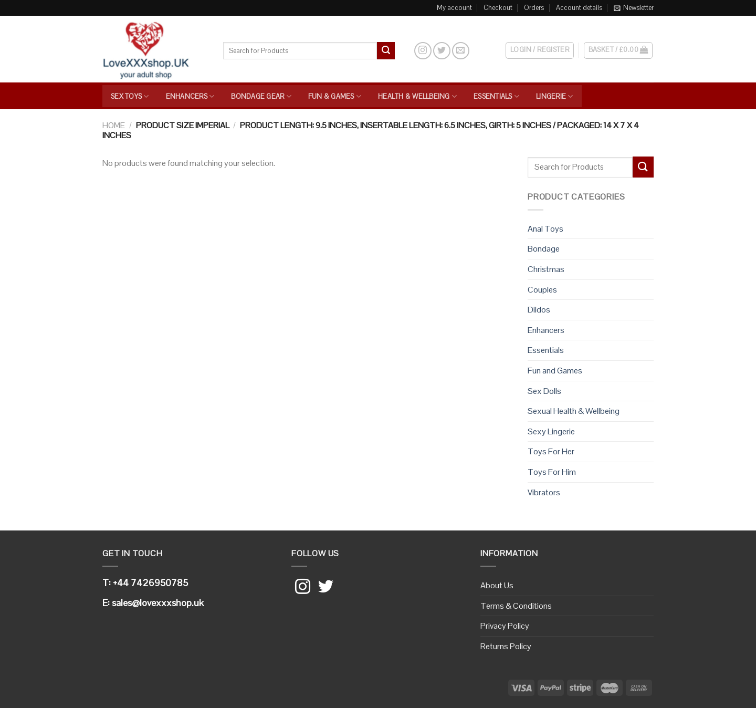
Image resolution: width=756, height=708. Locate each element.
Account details (579, 7)
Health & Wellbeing (417, 96)
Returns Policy (505, 646)
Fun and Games (555, 370)
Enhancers (190, 96)
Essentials (496, 96)
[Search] (404, 50)
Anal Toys (545, 228)
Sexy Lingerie (551, 431)
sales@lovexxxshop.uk (158, 603)
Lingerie (554, 96)
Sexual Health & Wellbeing (574, 411)
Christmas (546, 269)
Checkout (498, 7)
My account (454, 7)
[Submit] (386, 51)
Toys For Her (551, 451)
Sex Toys (130, 96)
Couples (542, 289)
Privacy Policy (504, 625)
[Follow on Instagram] (423, 50)
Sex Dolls (544, 391)
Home (113, 125)
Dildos (539, 309)
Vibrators (544, 492)
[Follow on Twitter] (441, 50)
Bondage (544, 248)
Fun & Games (334, 96)
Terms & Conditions (516, 605)
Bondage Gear (261, 96)
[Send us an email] (460, 50)
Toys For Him (552, 471)
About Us (496, 585)
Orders (534, 7)
